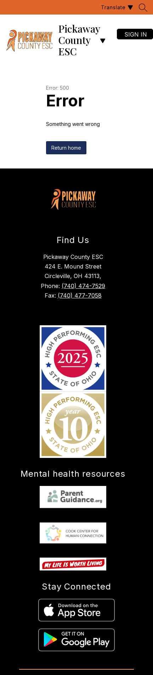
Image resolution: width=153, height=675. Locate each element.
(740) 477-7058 (80, 295)
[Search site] (143, 7)
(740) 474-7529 (83, 285)
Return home (66, 148)
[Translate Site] (116, 7)
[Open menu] (103, 41)
